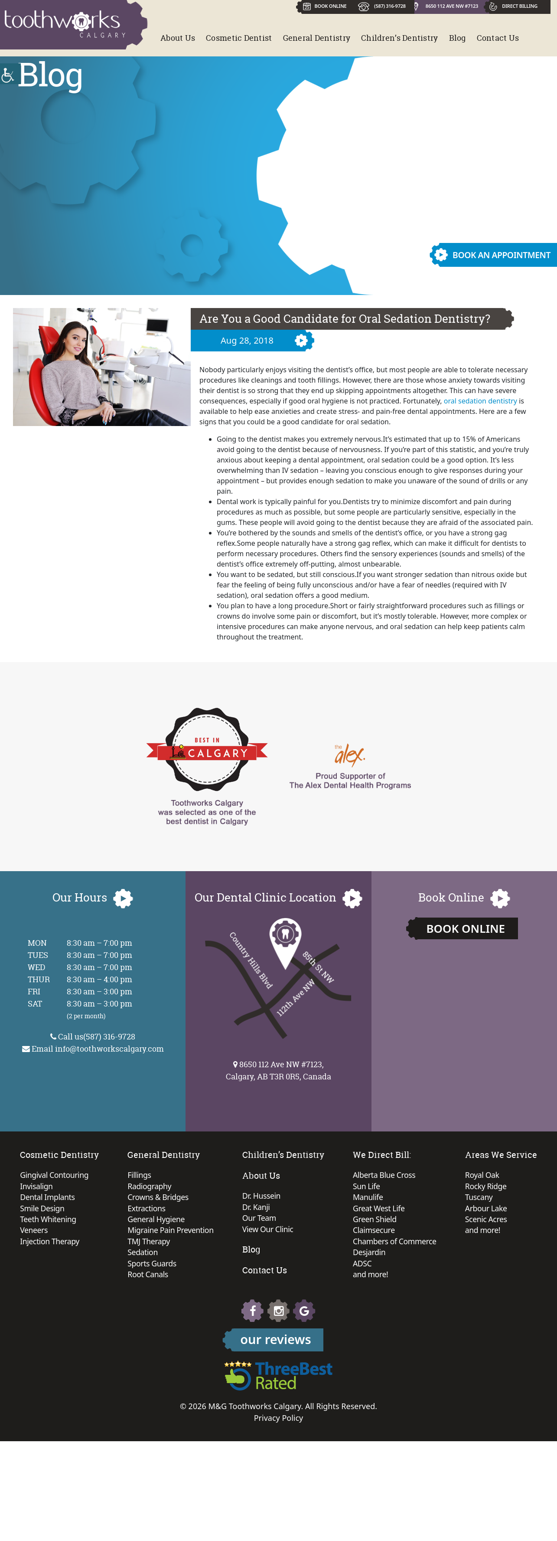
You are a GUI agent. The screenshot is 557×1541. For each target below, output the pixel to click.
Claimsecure (424, 1231)
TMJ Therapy (197, 1243)
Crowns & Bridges (207, 1198)
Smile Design (91, 1209)
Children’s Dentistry (399, 38)
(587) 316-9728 (390, 6)
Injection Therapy (99, 1243)
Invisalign (85, 1186)
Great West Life (429, 1209)
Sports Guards (201, 1265)
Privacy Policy (278, 1517)
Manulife (418, 1198)
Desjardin (419, 1254)
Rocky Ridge (264, 1329)
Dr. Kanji (307, 1207)
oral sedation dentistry (480, 401)
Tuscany (257, 1340)
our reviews (275, 1438)
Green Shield (425, 1220)
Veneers (83, 1231)
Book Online (465, 928)
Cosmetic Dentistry (108, 1155)
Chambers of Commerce (445, 1243)
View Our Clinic (319, 1230)
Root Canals (197, 1277)
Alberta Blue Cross (435, 1175)
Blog (457, 38)
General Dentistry (317, 38)
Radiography (198, 1186)
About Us (177, 38)
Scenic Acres (264, 1362)
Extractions (195, 1209)
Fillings (188, 1175)
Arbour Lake (264, 1351)
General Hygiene (205, 1220)
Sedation (191, 1254)
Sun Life (417, 1186)
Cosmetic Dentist (239, 38)
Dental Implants (97, 1198)
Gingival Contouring (104, 1175)
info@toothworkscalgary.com (109, 1048)
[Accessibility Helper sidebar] (10, 73)
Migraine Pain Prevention (220, 1231)
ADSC (412, 1265)
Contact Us (498, 38)
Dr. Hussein (312, 1196)
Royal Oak (260, 1317)
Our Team (310, 1218)
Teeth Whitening (97, 1220)
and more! (421, 1277)
